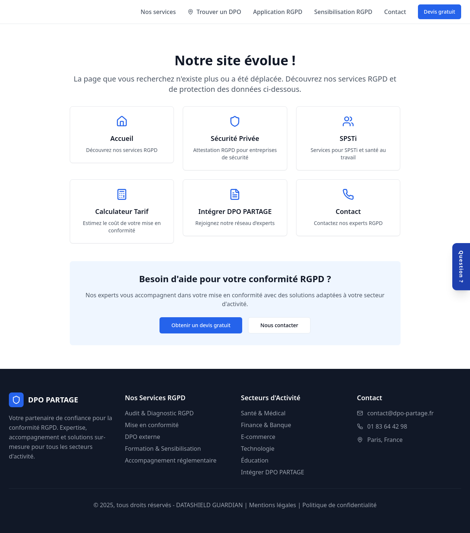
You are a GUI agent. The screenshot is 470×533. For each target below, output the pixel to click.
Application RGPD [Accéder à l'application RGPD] (277, 12)
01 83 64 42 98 (387, 426)
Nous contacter (279, 325)
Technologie (258, 448)
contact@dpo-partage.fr (400, 413)
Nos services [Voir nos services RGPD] (158, 12)
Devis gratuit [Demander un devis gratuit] (439, 11)
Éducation (255, 460)
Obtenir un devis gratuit (200, 325)
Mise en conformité (152, 425)
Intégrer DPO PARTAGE (272, 472)
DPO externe (142, 437)
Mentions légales (272, 505)
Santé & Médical (263, 413)
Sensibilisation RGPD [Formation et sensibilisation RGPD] (343, 12)
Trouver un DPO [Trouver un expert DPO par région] (214, 12)
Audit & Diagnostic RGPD (159, 413)
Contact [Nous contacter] (395, 12)
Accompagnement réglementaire (170, 460)
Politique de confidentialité (339, 505)
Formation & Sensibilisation (163, 448)
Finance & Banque (266, 425)
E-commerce (258, 437)
